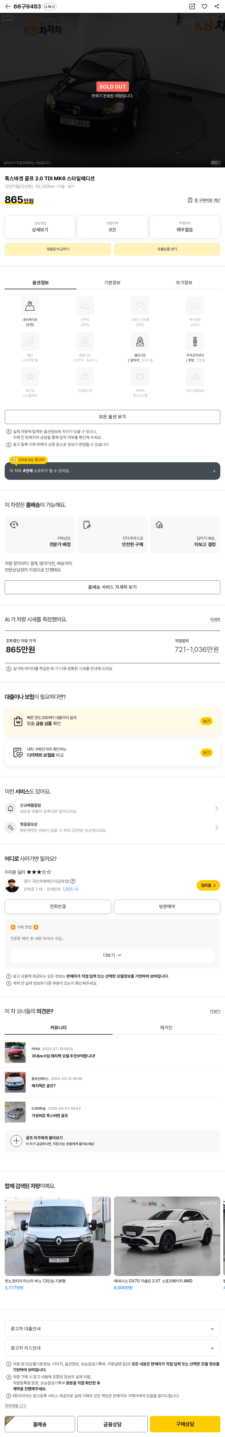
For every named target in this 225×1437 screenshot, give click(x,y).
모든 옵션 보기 (112, 417)
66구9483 (35, 6)
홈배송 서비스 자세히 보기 (112, 587)
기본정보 (112, 282)
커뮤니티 (58, 1028)
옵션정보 (41, 282)
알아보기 (112, 721)
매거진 (166, 1028)
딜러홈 (206, 885)
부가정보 (184, 282)
